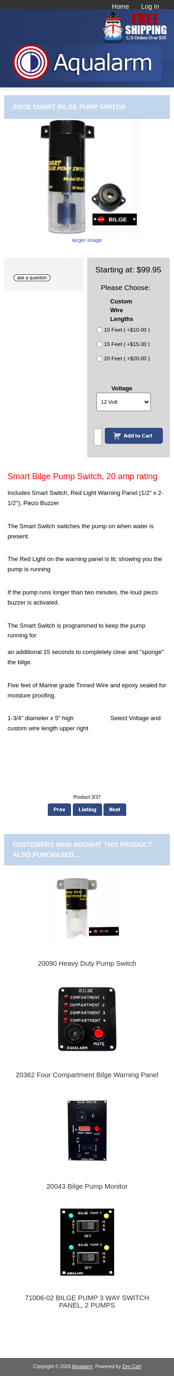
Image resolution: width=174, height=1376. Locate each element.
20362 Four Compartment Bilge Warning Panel (87, 1075)
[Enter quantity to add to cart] (98, 437)
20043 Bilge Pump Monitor (87, 1186)
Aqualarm (82, 1366)
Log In (150, 6)
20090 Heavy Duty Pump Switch (87, 963)
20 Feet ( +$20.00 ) (127, 359)
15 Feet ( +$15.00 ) (127, 344)
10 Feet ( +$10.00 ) (127, 330)
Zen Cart (131, 1366)
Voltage (121, 388)
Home (120, 6)
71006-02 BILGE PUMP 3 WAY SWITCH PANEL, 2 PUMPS (87, 1301)
